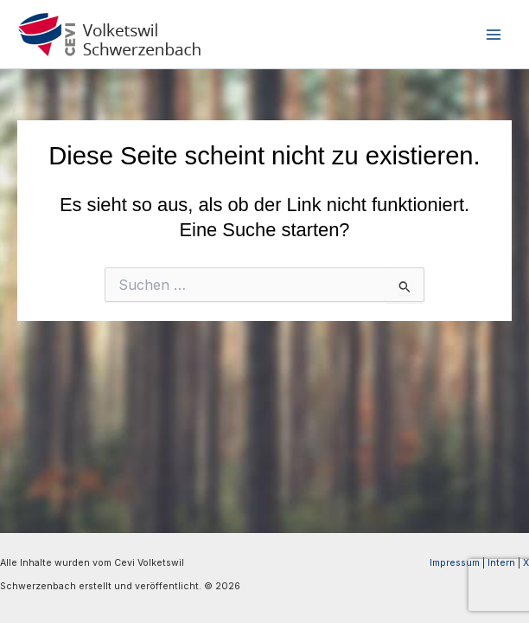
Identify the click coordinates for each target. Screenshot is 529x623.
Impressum (455, 562)
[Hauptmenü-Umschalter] (493, 34)
